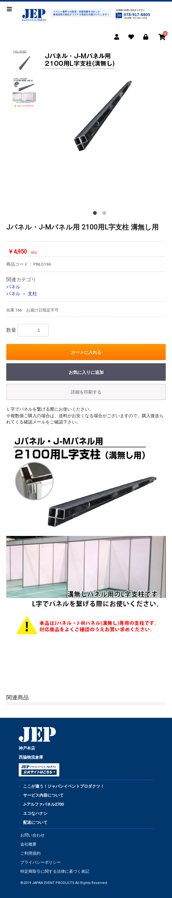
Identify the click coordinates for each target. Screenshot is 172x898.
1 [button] (96, 214)
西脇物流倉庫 (31, 757)
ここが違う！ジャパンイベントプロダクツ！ (63, 786)
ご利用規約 (30, 853)
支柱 (32, 294)
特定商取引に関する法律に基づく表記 (54, 871)
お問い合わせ (32, 835)
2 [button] (105, 214)
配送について (35, 822)
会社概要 (28, 844)
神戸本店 (27, 748)
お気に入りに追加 (86, 372)
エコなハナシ (35, 813)
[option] (101, 108)
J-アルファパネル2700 (43, 804)
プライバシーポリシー (40, 862)
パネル (13, 287)
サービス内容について (43, 795)
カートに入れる (86, 352)
